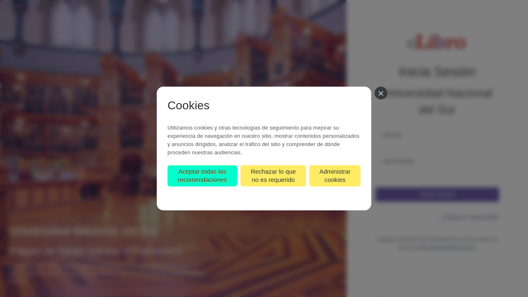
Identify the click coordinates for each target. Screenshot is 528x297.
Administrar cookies (335, 175)
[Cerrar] (381, 93)
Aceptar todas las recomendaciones (202, 175)
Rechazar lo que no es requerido (273, 175)
